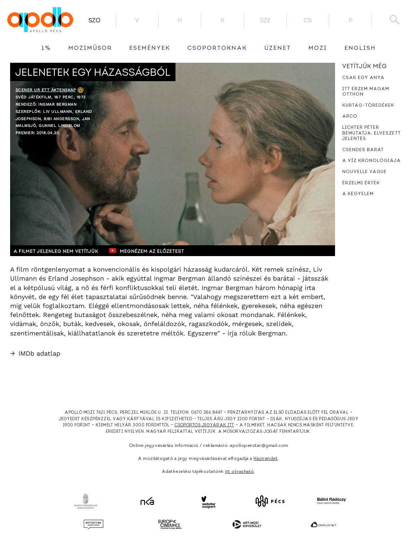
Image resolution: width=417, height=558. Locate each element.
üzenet (277, 48)
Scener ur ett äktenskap (46, 90)
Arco (349, 116)
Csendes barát (363, 150)
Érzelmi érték (361, 183)
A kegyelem (358, 194)
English (360, 48)
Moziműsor (90, 48)
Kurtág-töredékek (368, 106)
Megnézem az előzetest (150, 250)
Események (149, 48)
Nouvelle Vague (364, 172)
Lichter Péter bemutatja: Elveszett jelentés (371, 133)
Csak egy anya (363, 78)
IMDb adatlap (35, 353)
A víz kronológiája (371, 161)
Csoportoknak (217, 48)
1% (46, 48)
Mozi (317, 48)
